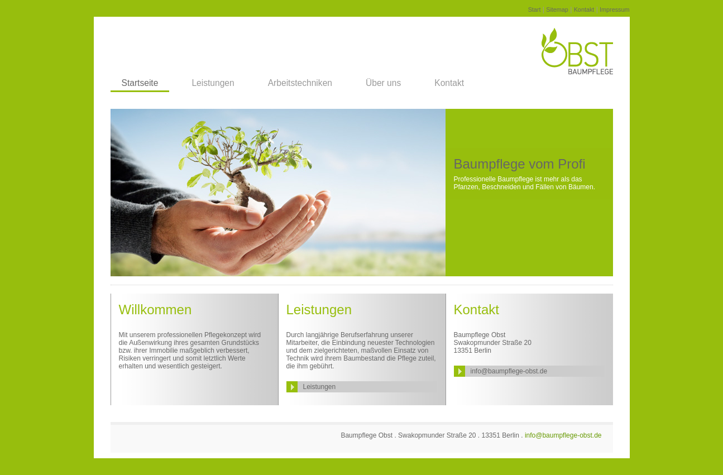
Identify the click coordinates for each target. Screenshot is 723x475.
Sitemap (557, 9)
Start (534, 9)
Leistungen (212, 83)
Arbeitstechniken (300, 83)
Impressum (614, 9)
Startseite (140, 83)
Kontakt (584, 9)
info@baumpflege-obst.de (509, 371)
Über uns (383, 83)
